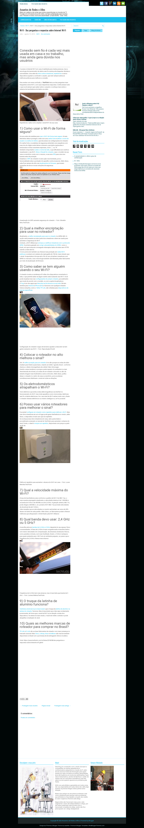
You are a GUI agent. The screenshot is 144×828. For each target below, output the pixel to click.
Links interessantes (50, 20)
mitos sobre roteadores (45, 73)
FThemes (49, 825)
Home (22, 26)
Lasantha (66, 825)
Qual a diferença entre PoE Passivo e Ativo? (90, 104)
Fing (22, 283)
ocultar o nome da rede (41, 150)
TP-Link (22, 631)
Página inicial (24, 4)
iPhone (37, 285)
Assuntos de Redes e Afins (32, 10)
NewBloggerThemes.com (96, 825)
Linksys (42, 633)
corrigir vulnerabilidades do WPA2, (50, 245)
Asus (47, 633)
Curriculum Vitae (25, 20)
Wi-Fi (27, 26)
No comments (45, 34)
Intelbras (53, 633)
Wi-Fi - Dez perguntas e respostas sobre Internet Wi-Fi (43, 30)
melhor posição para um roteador (35, 362)
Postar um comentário (28, 717)
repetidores (58, 73)
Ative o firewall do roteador (44, 152)
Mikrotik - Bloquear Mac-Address (83, 130)
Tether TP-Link (40, 288)
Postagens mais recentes (39, 4)
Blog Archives (95, 30)
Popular (77, 30)
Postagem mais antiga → (62, 706)
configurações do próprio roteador (47, 279)
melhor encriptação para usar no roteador (42, 236)
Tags (85, 30)
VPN (54, 154)
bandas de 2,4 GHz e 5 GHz (41, 527)
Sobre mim (38, 20)
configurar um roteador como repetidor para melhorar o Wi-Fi (46, 412)
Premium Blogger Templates (79, 825)
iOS (41, 285)
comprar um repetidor (41, 423)
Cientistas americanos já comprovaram (32, 609)
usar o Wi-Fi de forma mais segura (50, 136)
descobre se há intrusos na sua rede (49, 283)
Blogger (91, 820)
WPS (29, 159)
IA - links (77, 161)
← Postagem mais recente (28, 706)
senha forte (52, 138)
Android (31, 285)
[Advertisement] (45, 738)
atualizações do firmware (48, 163)
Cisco (37, 633)
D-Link (28, 631)
